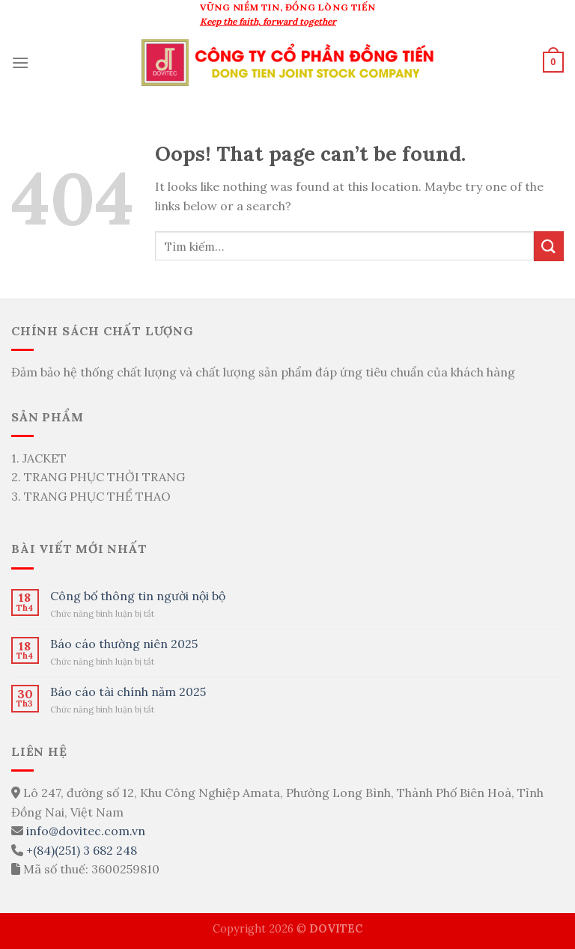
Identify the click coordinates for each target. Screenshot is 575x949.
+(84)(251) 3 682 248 (81, 850)
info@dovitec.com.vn (85, 830)
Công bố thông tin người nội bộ (137, 596)
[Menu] (20, 62)
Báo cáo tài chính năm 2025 (128, 692)
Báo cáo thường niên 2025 (124, 644)
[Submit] (549, 245)
